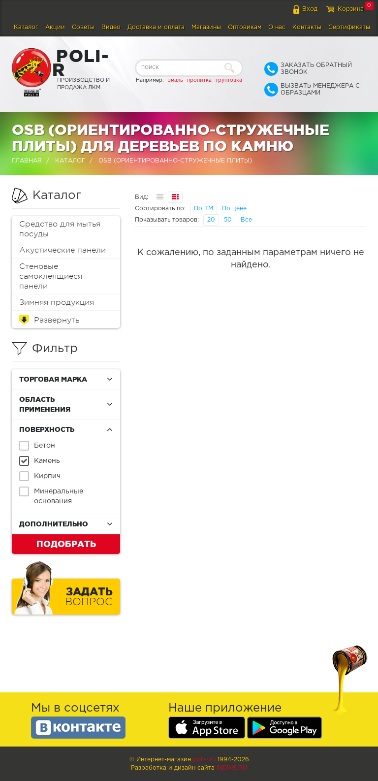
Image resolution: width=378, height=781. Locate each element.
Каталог (26, 27)
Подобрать (66, 544)
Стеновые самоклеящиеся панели (50, 276)
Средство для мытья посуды (59, 229)
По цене (234, 208)
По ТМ (203, 208)
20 (211, 220)
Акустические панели (62, 250)
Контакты (306, 27)
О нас (276, 27)
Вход (309, 9)
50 (228, 220)
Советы (83, 27)
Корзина (351, 9)
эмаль (175, 80)
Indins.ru (232, 768)
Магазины (206, 27)
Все (246, 220)
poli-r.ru (204, 759)
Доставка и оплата (156, 27)
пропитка (199, 80)
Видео (111, 27)
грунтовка (229, 80)
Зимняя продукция (56, 302)
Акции (55, 27)
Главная (27, 160)
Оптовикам (244, 27)
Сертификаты (349, 27)
